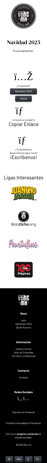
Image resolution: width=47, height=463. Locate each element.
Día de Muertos (23, 327)
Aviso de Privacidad (23, 352)
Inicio (23, 320)
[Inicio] (23, 91)
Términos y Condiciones (23, 356)
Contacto (23, 377)
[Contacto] (29, 459)
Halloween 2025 (23, 323)
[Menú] (18, 459)
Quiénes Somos (23, 348)
